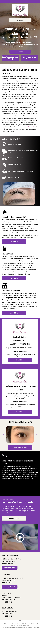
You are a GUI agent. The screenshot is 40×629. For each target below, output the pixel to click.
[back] (4, 434)
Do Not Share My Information (15, 623)
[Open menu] (37, 10)
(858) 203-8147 (7, 563)
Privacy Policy (4, 623)
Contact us (32, 127)
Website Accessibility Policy (23, 625)
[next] (36, 434)
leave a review (32, 476)
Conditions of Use (27, 623)
